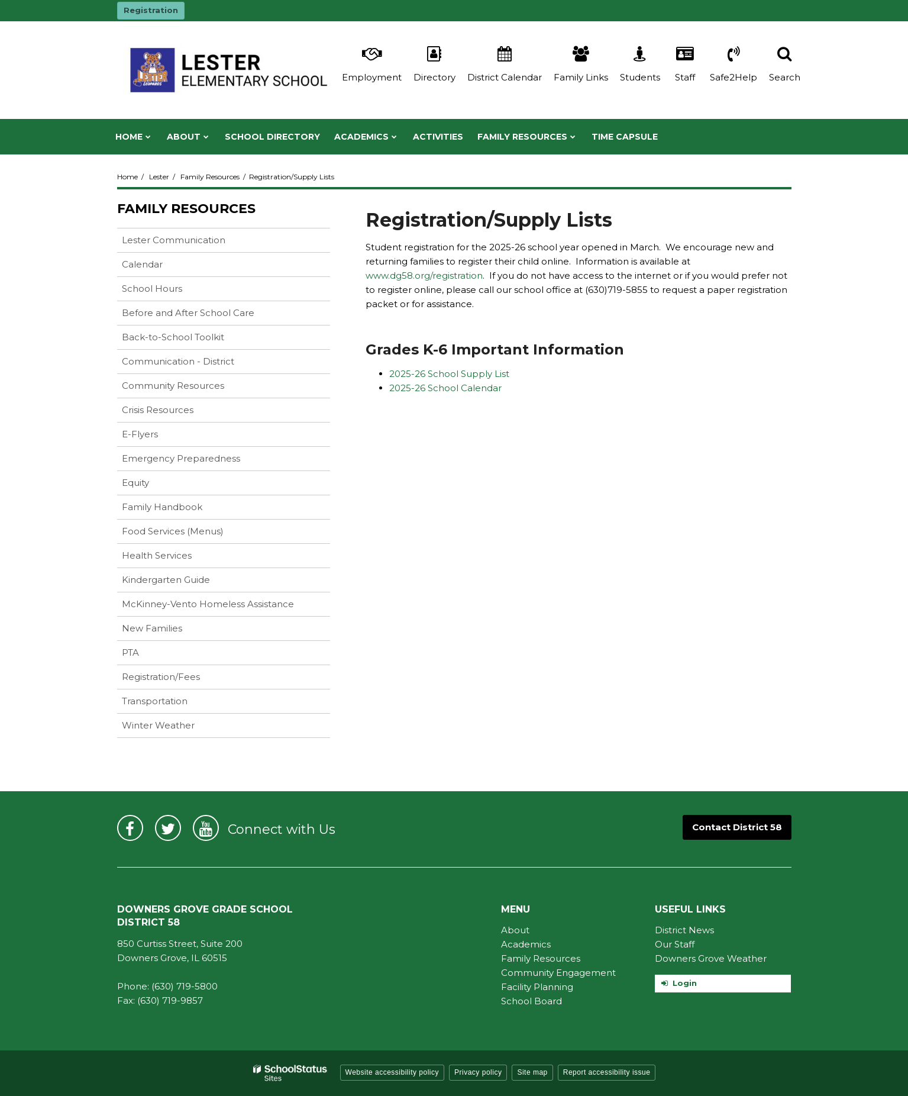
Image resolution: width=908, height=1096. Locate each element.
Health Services (175, 558)
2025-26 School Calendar (445, 388)
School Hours (152, 288)
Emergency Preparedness (181, 458)
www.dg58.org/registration (424, 275)
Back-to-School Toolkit (173, 337)
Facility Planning (537, 986)
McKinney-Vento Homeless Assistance (208, 604)
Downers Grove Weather (711, 958)
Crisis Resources (176, 412)
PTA (130, 652)
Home (127, 176)
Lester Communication (173, 240)
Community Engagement (558, 972)
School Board (531, 1001)
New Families (152, 628)
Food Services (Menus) (191, 533)
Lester (159, 176)
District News (684, 930)
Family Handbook (181, 509)
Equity (154, 485)
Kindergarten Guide (184, 582)
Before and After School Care (188, 312)
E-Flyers (140, 434)
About (515, 930)
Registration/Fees (161, 676)
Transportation (155, 701)
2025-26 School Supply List (449, 373)
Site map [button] (532, 1072)
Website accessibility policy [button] (392, 1072)
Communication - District (178, 361)
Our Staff (674, 944)
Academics (526, 944)
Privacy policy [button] (478, 1072)
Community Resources (191, 388)
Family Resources (210, 176)
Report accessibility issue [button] (607, 1072)
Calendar (142, 264)
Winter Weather (158, 725)
